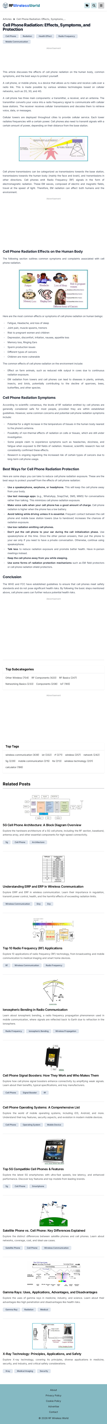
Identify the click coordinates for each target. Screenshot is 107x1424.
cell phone (10, 36)
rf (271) (58, 754)
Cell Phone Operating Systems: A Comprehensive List (41, 1107)
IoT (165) (65, 683)
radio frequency (66, 36)
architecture (38, 842)
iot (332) (47, 754)
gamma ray (11, 1309)
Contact (53, 1411)
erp (49, 904)
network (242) (92, 754)
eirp (38, 904)
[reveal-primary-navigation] (101, 5)
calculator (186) (14, 767)
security (44, 1371)
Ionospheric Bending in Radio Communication (35, 1009)
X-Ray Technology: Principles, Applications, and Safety (42, 1354)
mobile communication (16, 41)
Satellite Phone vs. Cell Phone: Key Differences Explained (44, 1230)
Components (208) (46, 683)
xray (7, 1371)
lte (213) (57, 760)
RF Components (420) (44, 677)
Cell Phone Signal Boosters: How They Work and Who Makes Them (51, 1075)
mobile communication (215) (34, 760)
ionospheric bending (39, 1031)
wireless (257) (73, 754)
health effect (45, 36)
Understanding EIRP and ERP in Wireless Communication (43, 886)
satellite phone (12, 1248)
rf (6, 965)
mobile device (54, 1124)
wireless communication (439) (22, 754)
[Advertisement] (53, 58)
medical (44, 1309)
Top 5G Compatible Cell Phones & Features (33, 1169)
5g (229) (10, 760)
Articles (7, 19)
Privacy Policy (53, 1395)
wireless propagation (65, 1031)
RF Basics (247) (68, 677)
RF (21, 5)
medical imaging (25, 1371)
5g (6, 842)
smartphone (38, 1186)
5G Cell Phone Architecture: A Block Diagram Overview (42, 825)
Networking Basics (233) (19, 683)
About (53, 1389)
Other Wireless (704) (17, 677)
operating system (31, 1124)
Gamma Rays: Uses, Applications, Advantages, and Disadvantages (50, 1292)
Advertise (53, 1406)
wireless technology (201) (78, 760)
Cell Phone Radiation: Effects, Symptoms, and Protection (41, 19)
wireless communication (17, 904)
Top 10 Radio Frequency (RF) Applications (32, 948)
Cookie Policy (53, 1400)
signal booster (30, 1092)
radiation (27, 36)
